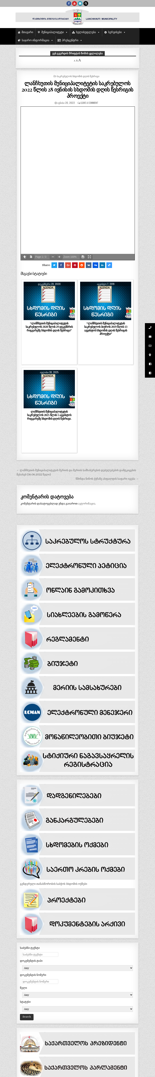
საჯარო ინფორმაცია (35, 40)
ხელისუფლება (86, 32)
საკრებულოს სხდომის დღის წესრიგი (78, 76)
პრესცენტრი (70, 40)
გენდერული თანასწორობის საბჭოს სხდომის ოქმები (53, 883)
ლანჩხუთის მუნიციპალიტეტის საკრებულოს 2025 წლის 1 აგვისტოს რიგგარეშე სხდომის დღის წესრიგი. (49, 415)
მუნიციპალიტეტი (52, 32)
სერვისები (115, 32)
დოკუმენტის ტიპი (31, 960)
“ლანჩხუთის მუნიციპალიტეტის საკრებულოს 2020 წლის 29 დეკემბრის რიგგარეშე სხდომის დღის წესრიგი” (49, 327)
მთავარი (27, 32)
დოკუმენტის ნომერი (33, 974)
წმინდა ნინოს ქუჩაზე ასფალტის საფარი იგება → (107, 478)
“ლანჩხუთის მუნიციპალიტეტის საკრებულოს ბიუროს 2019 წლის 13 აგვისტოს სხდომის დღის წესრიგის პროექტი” (105, 328)
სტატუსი (25, 1001)
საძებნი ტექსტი (30, 947)
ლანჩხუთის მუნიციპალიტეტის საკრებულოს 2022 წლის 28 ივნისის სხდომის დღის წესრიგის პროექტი (77, 89)
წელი (23, 987)
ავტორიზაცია (86, 503)
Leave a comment (89, 102)
